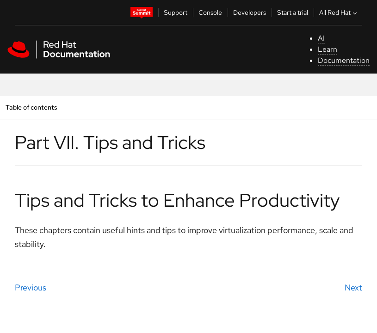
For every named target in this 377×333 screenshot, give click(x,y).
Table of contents (31, 107)
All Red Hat (339, 12)
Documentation (344, 60)
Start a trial (292, 12)
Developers (249, 12)
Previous (30, 287)
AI (321, 38)
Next (353, 287)
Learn (327, 49)
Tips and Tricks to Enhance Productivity (177, 200)
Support (175, 12)
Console (210, 12)
